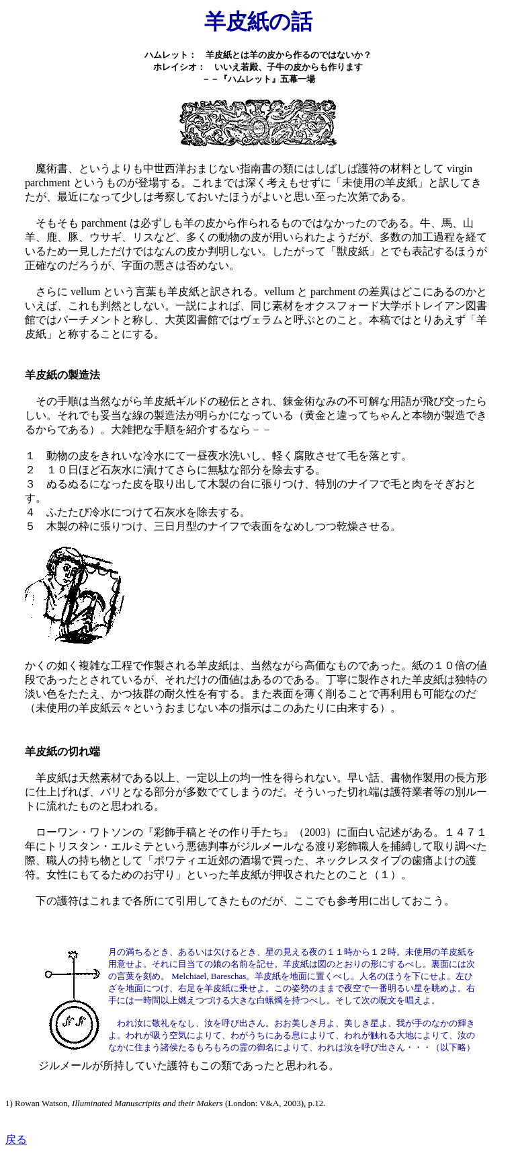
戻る (16, 1139)
